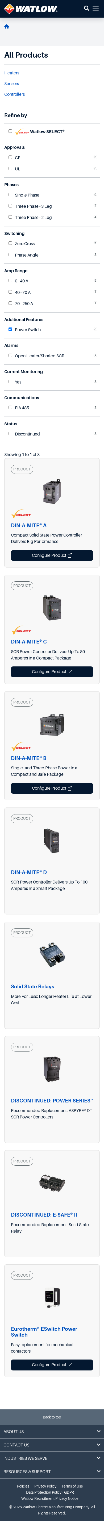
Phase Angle (24, 255)
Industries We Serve (52, 1458)
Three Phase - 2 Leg (30, 217)
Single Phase (24, 195)
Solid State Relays (32, 986)
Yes (15, 382)
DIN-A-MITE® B (29, 758)
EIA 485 (19, 408)
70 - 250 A (21, 303)
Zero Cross (22, 243)
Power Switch (25, 329)
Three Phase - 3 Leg (30, 206)
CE (14, 157)
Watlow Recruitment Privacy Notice (49, 1498)
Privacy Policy (45, 1486)
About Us (52, 1431)
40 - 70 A (20, 292)
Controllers (14, 94)
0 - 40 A (18, 281)
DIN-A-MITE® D (29, 872)
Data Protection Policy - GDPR (50, 1492)
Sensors (11, 83)
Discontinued (24, 434)
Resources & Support (52, 1471)
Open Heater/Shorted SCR (36, 356)
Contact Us (52, 1445)
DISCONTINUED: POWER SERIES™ (52, 1101)
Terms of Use (72, 1486)
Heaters (11, 73)
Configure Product (52, 555)
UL (14, 169)
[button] (86, 8)
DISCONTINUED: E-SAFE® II (44, 1215)
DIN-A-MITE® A (29, 525)
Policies (23, 1486)
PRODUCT (22, 469)
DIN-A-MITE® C (29, 642)
